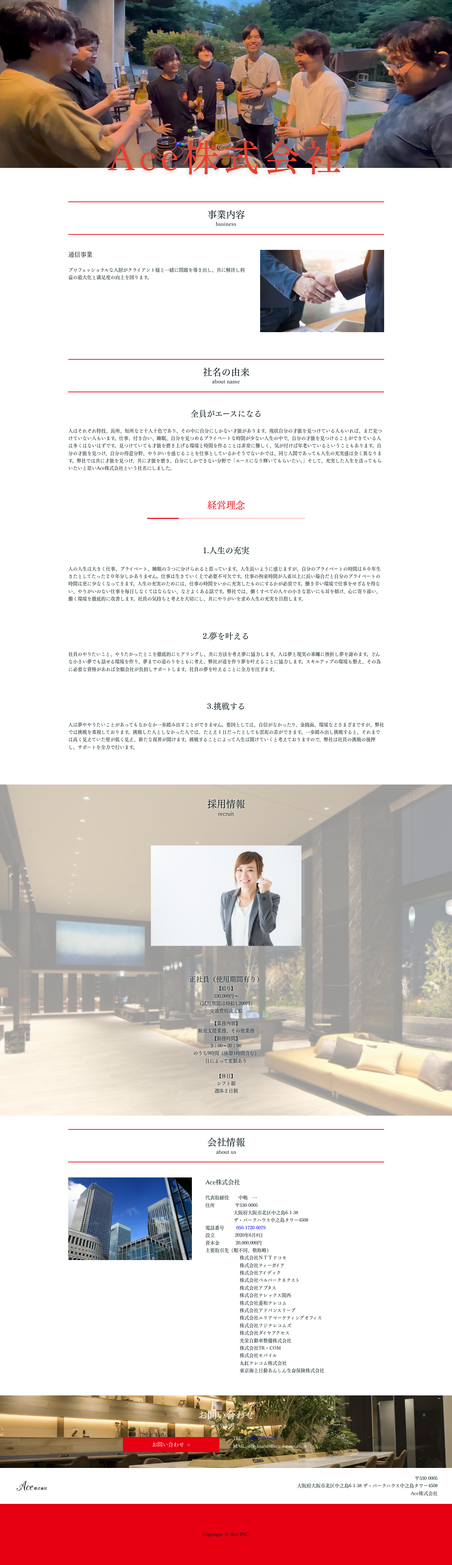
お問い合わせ (168, 1444)
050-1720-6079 (250, 1227)
